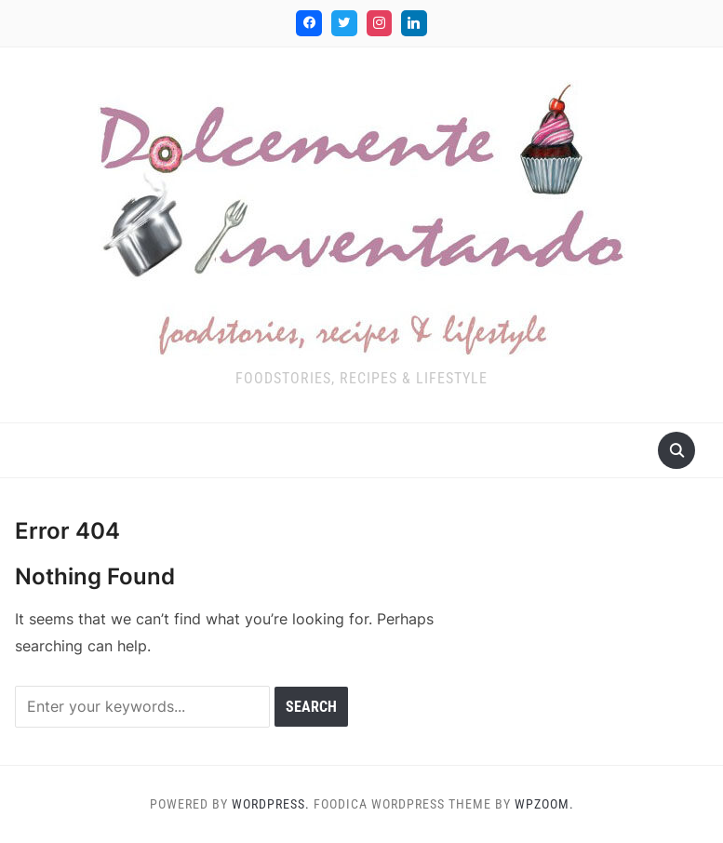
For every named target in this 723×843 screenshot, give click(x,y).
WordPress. (271, 803)
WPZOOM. (544, 803)
